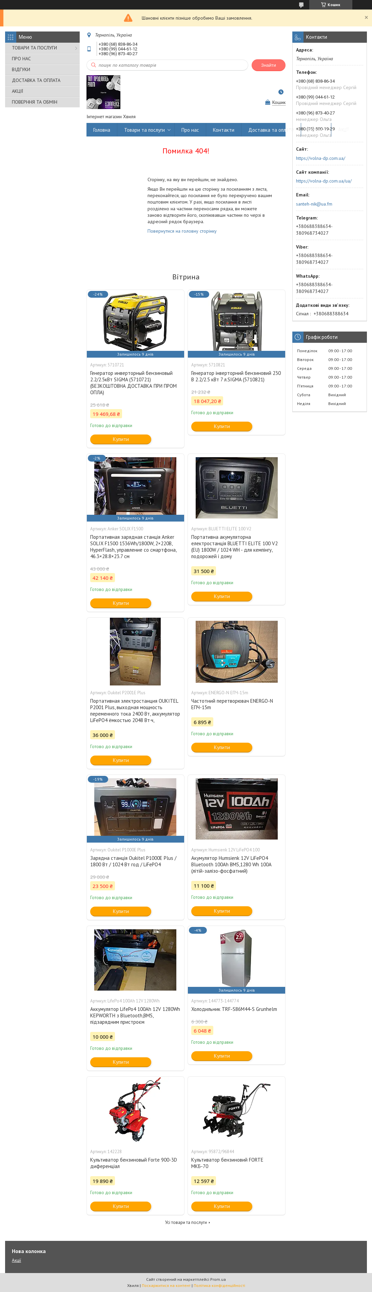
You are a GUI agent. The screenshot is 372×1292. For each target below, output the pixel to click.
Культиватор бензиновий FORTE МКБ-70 (227, 1163)
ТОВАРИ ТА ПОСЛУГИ (34, 48)
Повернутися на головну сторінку (182, 231)
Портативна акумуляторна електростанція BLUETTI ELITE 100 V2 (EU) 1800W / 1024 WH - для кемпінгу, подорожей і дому (234, 546)
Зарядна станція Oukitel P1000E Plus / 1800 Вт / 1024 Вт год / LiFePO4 (133, 861)
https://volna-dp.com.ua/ (320, 158)
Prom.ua (218, 1279)
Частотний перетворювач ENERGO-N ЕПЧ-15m (232, 704)
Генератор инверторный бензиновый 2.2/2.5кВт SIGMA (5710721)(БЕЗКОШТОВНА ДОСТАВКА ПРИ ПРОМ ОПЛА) (133, 383)
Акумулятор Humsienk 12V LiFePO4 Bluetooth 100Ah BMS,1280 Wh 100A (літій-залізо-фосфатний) (231, 864)
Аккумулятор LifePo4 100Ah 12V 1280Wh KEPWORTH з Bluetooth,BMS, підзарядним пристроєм (135, 1015)
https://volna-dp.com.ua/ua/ (324, 181)
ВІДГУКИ (21, 69)
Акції (343, 129)
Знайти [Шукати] (268, 65)
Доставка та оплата (271, 129)
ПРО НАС (21, 59)
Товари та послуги (144, 129)
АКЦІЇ (17, 91)
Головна (101, 129)
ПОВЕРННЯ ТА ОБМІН (34, 102)
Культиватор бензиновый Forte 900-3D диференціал (133, 1163)
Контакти (223, 129)
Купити (121, 439)
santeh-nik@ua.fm (314, 204)
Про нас (190, 129)
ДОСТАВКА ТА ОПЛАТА (36, 80)
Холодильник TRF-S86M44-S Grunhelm (234, 1009)
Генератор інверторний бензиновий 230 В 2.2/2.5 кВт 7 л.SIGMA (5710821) (236, 376)
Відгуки (316, 129)
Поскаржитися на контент (166, 1285)
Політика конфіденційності (219, 1285)
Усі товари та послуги (186, 1222)
